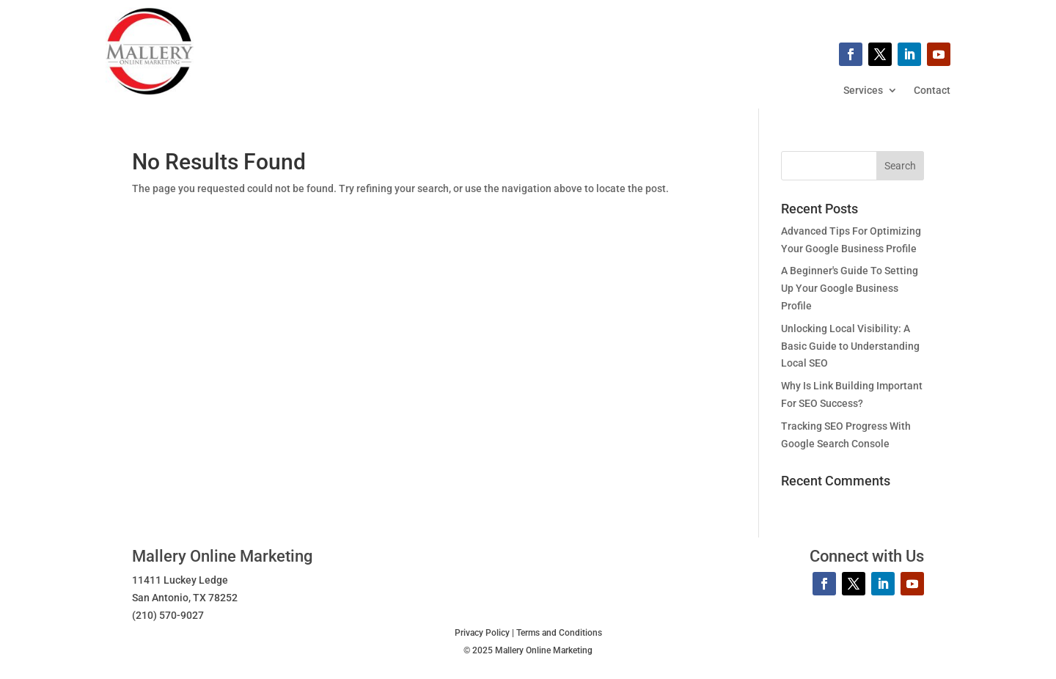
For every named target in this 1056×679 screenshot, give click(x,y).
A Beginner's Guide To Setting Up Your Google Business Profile (849, 288)
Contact (932, 90)
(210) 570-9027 (168, 615)
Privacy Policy (482, 633)
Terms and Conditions (559, 633)
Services (863, 90)
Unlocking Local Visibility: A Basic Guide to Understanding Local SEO (850, 346)
